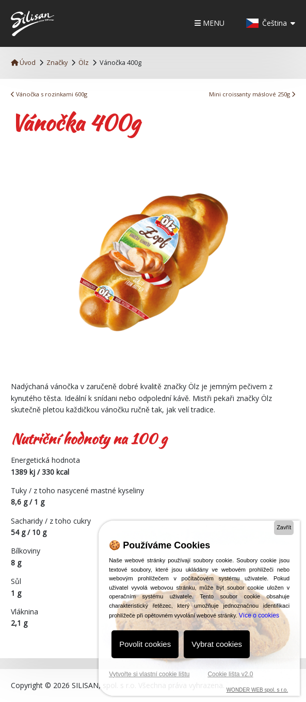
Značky (57, 62)
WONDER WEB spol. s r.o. (257, 690)
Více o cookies (259, 615)
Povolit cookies (145, 644)
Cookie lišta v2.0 (230, 674)
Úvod (23, 62)
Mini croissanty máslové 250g (252, 94)
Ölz (83, 62)
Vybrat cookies (216, 644)
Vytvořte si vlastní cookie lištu (149, 674)
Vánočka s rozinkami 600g (49, 94)
